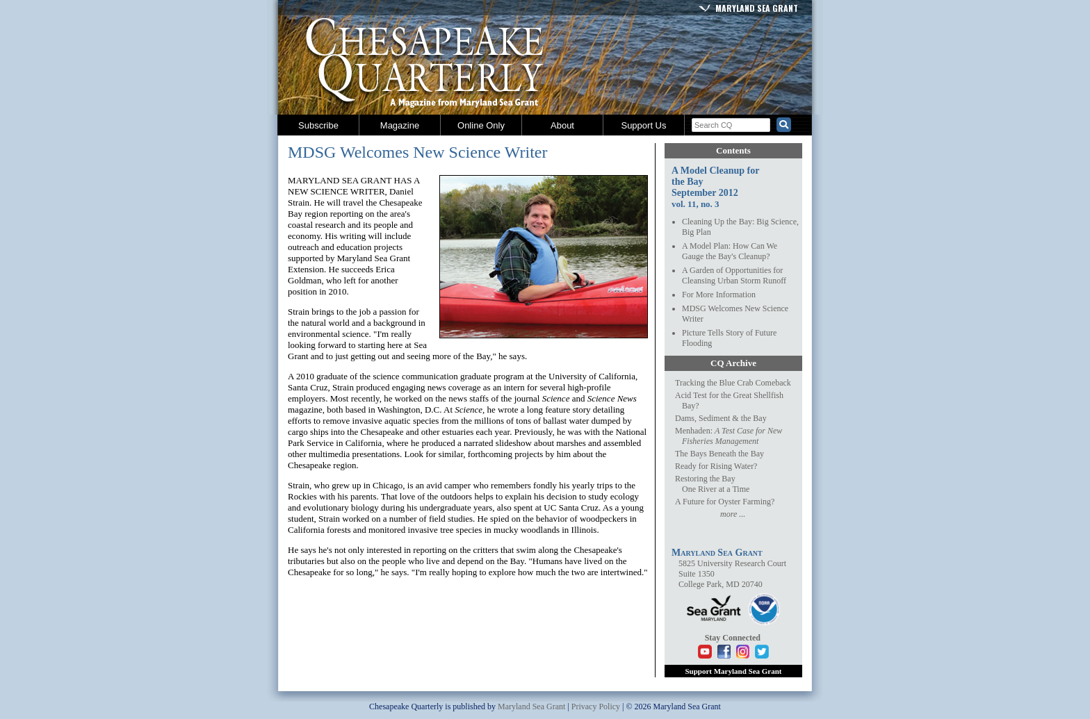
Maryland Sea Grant (756, 8)
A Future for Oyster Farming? (724, 501)
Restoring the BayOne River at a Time (712, 484)
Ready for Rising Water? (716, 466)
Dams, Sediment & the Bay (721, 418)
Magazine (399, 125)
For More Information (719, 294)
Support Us (643, 125)
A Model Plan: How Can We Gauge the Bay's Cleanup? (729, 251)
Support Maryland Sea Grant (733, 671)
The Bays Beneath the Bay (719, 453)
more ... (732, 514)
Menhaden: (728, 436)
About (562, 125)
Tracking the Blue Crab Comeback (733, 383)
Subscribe (318, 125)
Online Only (481, 125)
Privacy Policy (595, 706)
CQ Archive (733, 363)
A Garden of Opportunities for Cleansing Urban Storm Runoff (734, 275)
